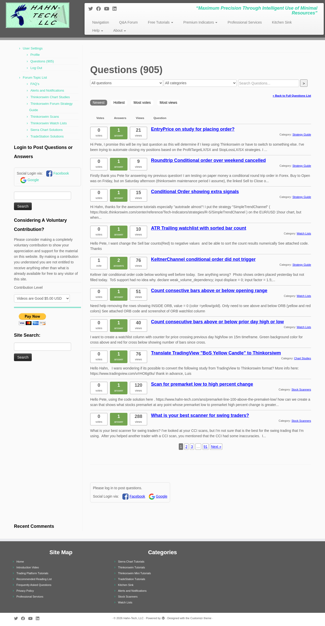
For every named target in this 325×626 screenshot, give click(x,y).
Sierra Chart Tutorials (131, 561)
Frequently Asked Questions (34, 584)
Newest (99, 102)
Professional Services (245, 22)
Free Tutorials (160, 22)
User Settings (33, 48)
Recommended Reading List (34, 579)
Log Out (36, 68)
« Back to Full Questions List (292, 95)
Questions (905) (42, 61)
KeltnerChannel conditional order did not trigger (203, 259)
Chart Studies (302, 358)
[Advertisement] (47, 443)
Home (20, 561)
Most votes (142, 102)
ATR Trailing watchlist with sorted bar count (198, 228)
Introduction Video (28, 567)
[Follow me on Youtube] (108, 8)
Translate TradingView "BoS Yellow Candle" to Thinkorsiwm (216, 353)
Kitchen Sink (282, 22)
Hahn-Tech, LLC (133, 618)
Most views (168, 102)
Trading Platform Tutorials (32, 573)
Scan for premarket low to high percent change (202, 384)
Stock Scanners (301, 389)
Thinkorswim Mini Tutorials (134, 573)
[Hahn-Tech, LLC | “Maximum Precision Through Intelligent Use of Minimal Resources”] (37, 15)
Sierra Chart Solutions (46, 130)
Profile (35, 55)
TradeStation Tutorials (131, 579)
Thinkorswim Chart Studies (50, 97)
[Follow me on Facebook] (100, 8)
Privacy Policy (25, 590)
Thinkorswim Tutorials (131, 567)
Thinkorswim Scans (44, 117)
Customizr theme (201, 618)
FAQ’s (34, 84)
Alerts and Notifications (47, 90)
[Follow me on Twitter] (92, 8)
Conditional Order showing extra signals (195, 191)
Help (97, 30)
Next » (216, 447)
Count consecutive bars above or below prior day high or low (217, 321)
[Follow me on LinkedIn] (116, 8)
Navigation (100, 22)
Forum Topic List (35, 77)
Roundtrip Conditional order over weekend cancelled (208, 160)
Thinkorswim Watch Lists (48, 123)
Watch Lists (304, 233)
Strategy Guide (301, 134)
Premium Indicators (200, 22)
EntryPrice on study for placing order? (193, 129)
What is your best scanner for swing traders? (200, 415)
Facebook (61, 173)
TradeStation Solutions (47, 136)
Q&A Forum (128, 22)
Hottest (119, 102)
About (119, 30)
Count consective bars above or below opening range (209, 290)
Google (33, 180)
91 (206, 447)
